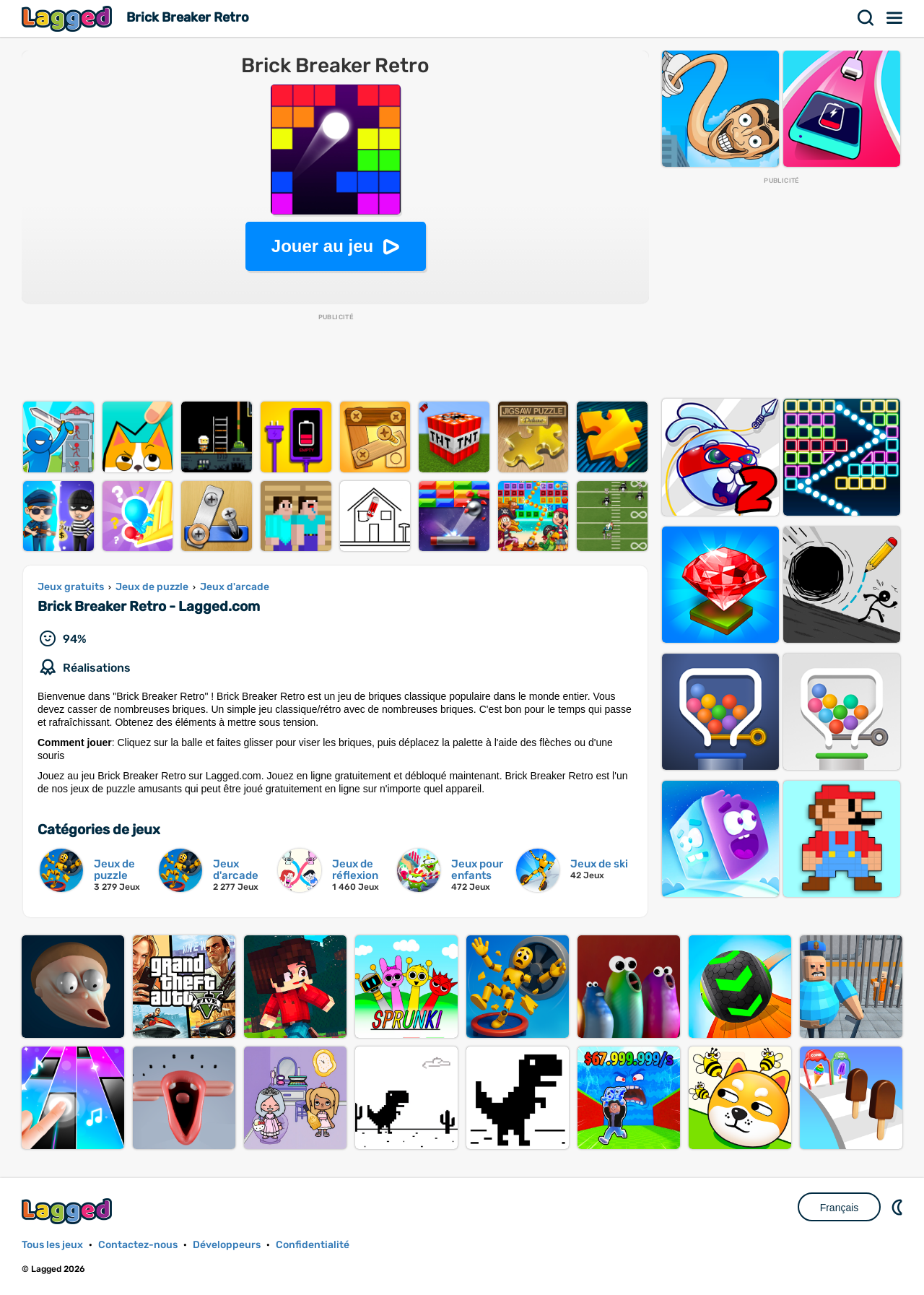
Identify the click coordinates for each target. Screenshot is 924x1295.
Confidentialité (312, 1245)
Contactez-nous (138, 1245)
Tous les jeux (52, 1245)
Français (839, 1207)
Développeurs (227, 1245)
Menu (895, 18)
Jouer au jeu (322, 246)
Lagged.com (69, 1210)
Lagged (69, 18)
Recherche (866, 18)
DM (898, 1206)
